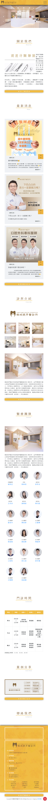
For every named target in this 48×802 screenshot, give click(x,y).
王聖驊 (37, 522)
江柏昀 (10, 561)
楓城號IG (12, 770)
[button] (3, 16)
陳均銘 (37, 503)
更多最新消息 (24, 284)
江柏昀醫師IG (14, 775)
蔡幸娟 (24, 484)
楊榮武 (10, 484)
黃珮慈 (24, 503)
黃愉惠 (24, 542)
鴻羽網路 (39, 799)
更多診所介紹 (24, 399)
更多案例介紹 (24, 699)
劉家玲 (10, 522)
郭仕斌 (24, 561)
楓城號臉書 (13, 768)
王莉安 (10, 503)
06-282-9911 (13, 758)
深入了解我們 (24, 91)
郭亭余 (37, 484)
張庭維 (10, 542)
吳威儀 (24, 580)
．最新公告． (11, 157)
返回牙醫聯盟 (24, 795)
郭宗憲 (37, 561)
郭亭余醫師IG (14, 777)
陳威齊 (37, 542)
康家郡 (24, 522)
